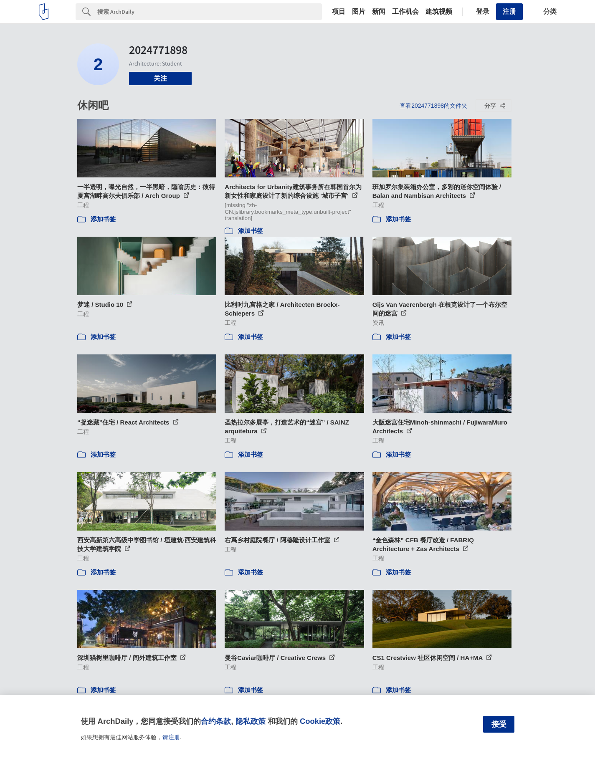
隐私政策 (250, 721)
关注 (160, 78)
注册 (509, 11)
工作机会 (405, 11)
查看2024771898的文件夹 (433, 106)
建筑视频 (438, 11)
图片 (358, 11)
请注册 (171, 737)
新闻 (378, 11)
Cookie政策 (320, 721)
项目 (338, 11)
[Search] (209, 11)
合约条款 (216, 721)
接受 (498, 724)
